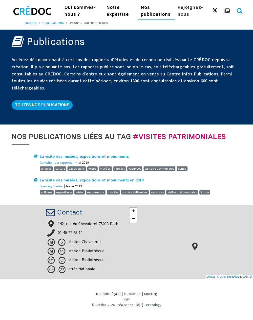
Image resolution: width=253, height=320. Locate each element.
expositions (77, 169)
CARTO (247, 276)
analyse (46, 169)
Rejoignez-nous (190, 11)
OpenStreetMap (229, 276)
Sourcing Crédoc (51, 186)
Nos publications (156, 11)
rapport (119, 169)
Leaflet (211, 276)
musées (105, 169)
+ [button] (133, 211)
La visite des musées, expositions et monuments (84, 156)
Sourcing (150, 293)
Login (126, 299)
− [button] (133, 219)
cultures (46, 192)
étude (182, 169)
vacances (134, 169)
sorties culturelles (135, 192)
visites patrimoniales (159, 169)
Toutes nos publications (42, 105)
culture (60, 169)
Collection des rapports (56, 162)
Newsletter (132, 293)
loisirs (92, 169)
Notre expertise (117, 11)
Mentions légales (108, 293)
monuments (95, 192)
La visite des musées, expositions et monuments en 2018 (92, 180)
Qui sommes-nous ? (80, 11)
